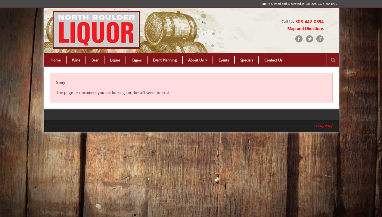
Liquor (115, 60)
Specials (246, 60)
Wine (76, 60)
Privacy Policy (323, 126)
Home (56, 60)
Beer (95, 60)
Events (224, 60)
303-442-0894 (309, 21)
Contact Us (273, 60)
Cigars (136, 60)
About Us (197, 60)
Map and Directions (305, 28)
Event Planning (165, 60)
